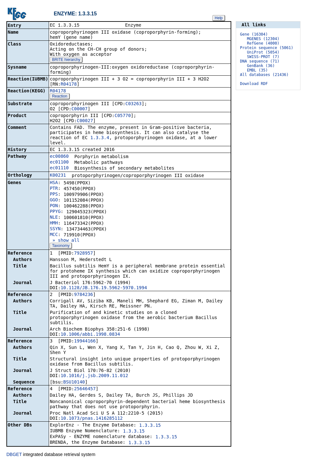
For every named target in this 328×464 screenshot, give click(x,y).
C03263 (133, 104)
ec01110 (59, 168)
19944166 (84, 341)
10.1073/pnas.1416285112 (92, 418)
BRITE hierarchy (66, 60)
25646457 (84, 389)
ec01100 (59, 162)
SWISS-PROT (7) (263, 57)
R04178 (69, 84)
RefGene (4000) (263, 43)
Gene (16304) (254, 34)
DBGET (14, 455)
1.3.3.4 (99, 138)
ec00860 (59, 156)
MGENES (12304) (263, 39)
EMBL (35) (257, 70)
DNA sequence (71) (259, 61)
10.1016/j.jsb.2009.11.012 (94, 376)
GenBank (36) (261, 65)
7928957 (83, 253)
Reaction (59, 97)
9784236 (83, 295)
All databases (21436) (264, 74)
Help (219, 18)
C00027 (85, 121)
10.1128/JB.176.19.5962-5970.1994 (104, 288)
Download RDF (254, 83)
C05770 (123, 116)
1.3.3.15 (150, 425)
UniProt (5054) (263, 52)
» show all (64, 240)
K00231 (58, 175)
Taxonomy (61, 246)
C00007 (79, 109)
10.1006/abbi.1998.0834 (90, 334)
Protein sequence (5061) (266, 48)
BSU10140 (74, 382)
